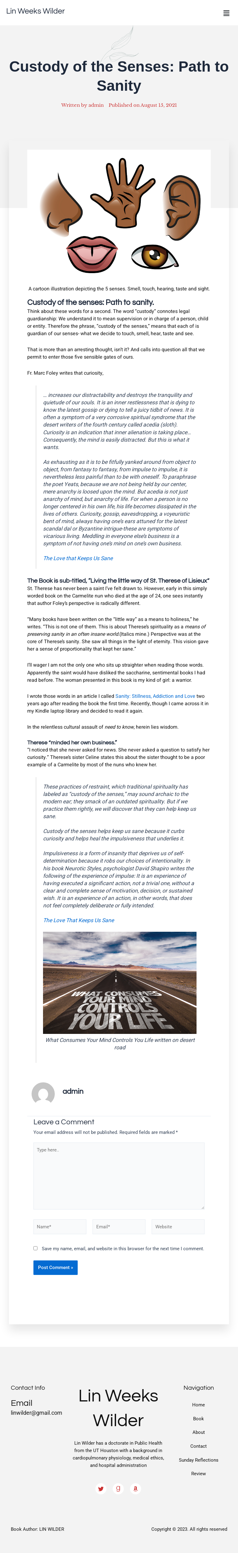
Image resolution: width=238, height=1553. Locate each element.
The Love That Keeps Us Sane (78, 920)
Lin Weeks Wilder (36, 11)
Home (198, 1405)
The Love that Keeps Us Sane (78, 558)
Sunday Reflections (199, 1460)
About (199, 1432)
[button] (226, 13)
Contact (198, 1446)
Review (198, 1473)
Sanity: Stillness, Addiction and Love (155, 696)
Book (198, 1419)
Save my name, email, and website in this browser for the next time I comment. (123, 1248)
